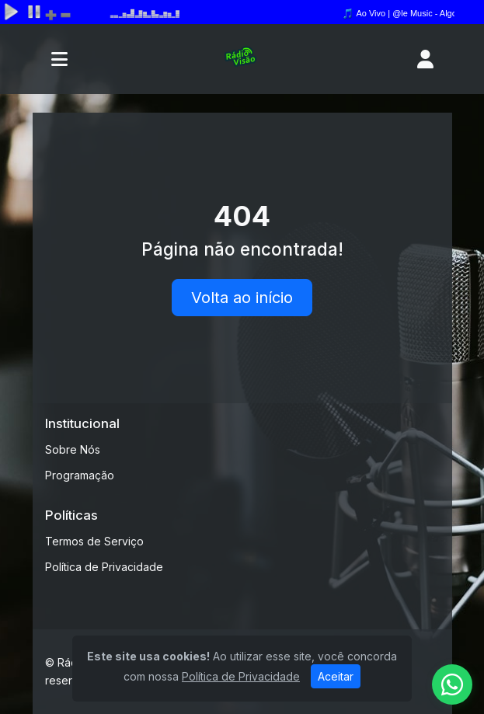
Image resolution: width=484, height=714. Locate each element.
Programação (79, 475)
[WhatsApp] (452, 684)
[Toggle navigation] (59, 59)
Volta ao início (242, 297)
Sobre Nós (72, 449)
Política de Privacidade (104, 566)
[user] (425, 59)
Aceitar (335, 676)
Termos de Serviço (94, 541)
